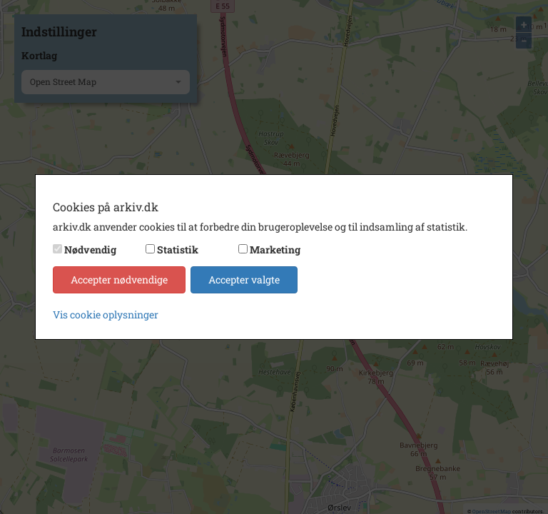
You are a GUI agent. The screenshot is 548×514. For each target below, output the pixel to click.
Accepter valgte (244, 279)
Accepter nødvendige (119, 279)
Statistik (177, 249)
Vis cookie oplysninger (105, 314)
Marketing (275, 249)
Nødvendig (90, 249)
